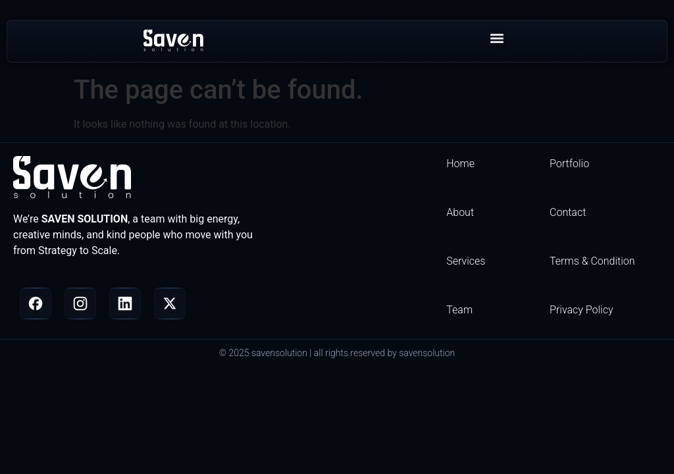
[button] (496, 38)
